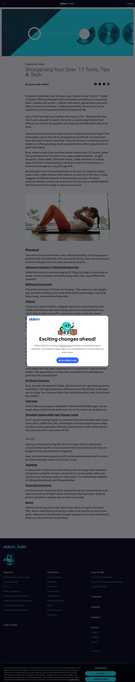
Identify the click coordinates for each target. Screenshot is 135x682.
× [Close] (105, 319)
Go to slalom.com (67, 360)
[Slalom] (34, 319)
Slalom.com (66, 345)
